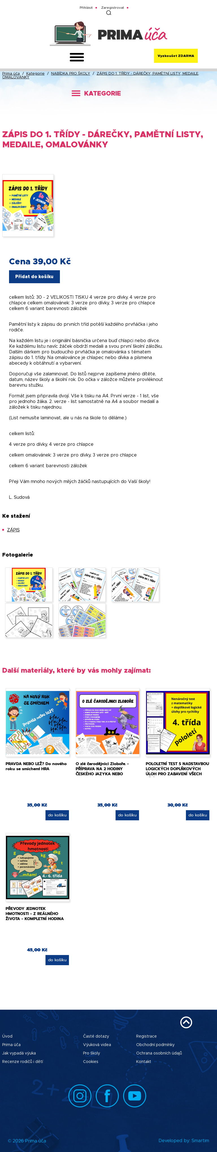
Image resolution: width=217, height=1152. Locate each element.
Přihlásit (86, 7)
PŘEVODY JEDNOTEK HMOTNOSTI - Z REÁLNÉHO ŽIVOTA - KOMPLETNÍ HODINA (35, 914)
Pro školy (91, 1053)
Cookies (90, 1062)
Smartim (200, 1140)
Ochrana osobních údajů (159, 1053)
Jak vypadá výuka (19, 1053)
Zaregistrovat (112, 7)
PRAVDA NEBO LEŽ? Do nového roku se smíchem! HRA (36, 766)
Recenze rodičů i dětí (22, 1062)
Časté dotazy (96, 1036)
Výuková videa (97, 1045)
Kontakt (143, 1062)
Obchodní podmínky (155, 1045)
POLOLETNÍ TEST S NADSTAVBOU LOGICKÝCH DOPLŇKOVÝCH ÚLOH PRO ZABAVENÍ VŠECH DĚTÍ (177, 771)
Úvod (7, 1036)
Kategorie (35, 74)
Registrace (146, 1036)
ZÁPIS (13, 530)
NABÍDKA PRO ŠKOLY (70, 74)
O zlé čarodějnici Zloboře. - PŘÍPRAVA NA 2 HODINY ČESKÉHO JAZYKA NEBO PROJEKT (102, 771)
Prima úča (11, 74)
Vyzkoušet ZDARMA (176, 55)
